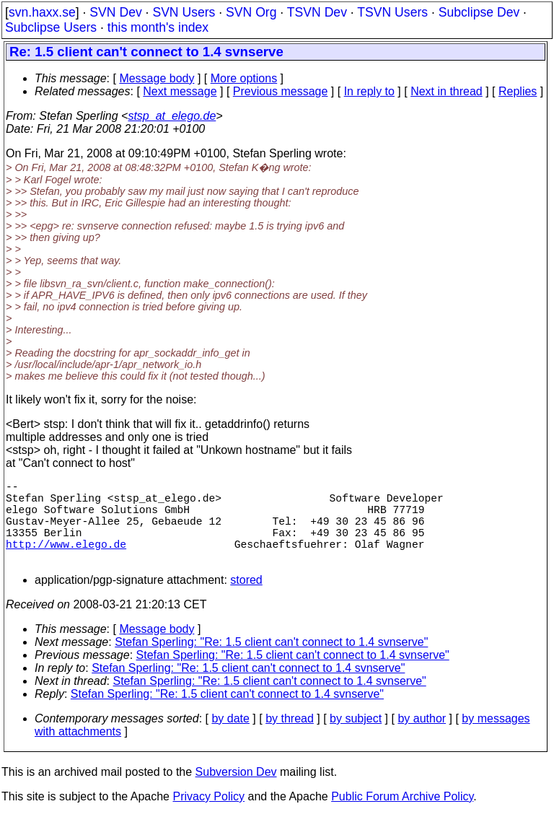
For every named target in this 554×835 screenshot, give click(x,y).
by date (230, 739)
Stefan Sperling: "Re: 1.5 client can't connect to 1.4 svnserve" (271, 662)
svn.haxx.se (42, 12)
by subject (356, 739)
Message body (156, 78)
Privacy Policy (208, 816)
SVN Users (183, 12)
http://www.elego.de (66, 561)
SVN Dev (115, 12)
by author (421, 739)
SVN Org (251, 12)
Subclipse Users (51, 27)
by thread (289, 739)
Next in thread (446, 91)
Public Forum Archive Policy (402, 816)
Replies (517, 91)
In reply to (369, 91)
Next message (179, 91)
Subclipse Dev (479, 12)
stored (246, 600)
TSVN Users (392, 12)
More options (244, 78)
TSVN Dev (317, 12)
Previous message (280, 91)
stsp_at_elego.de (172, 116)
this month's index (157, 27)
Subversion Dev (236, 792)
